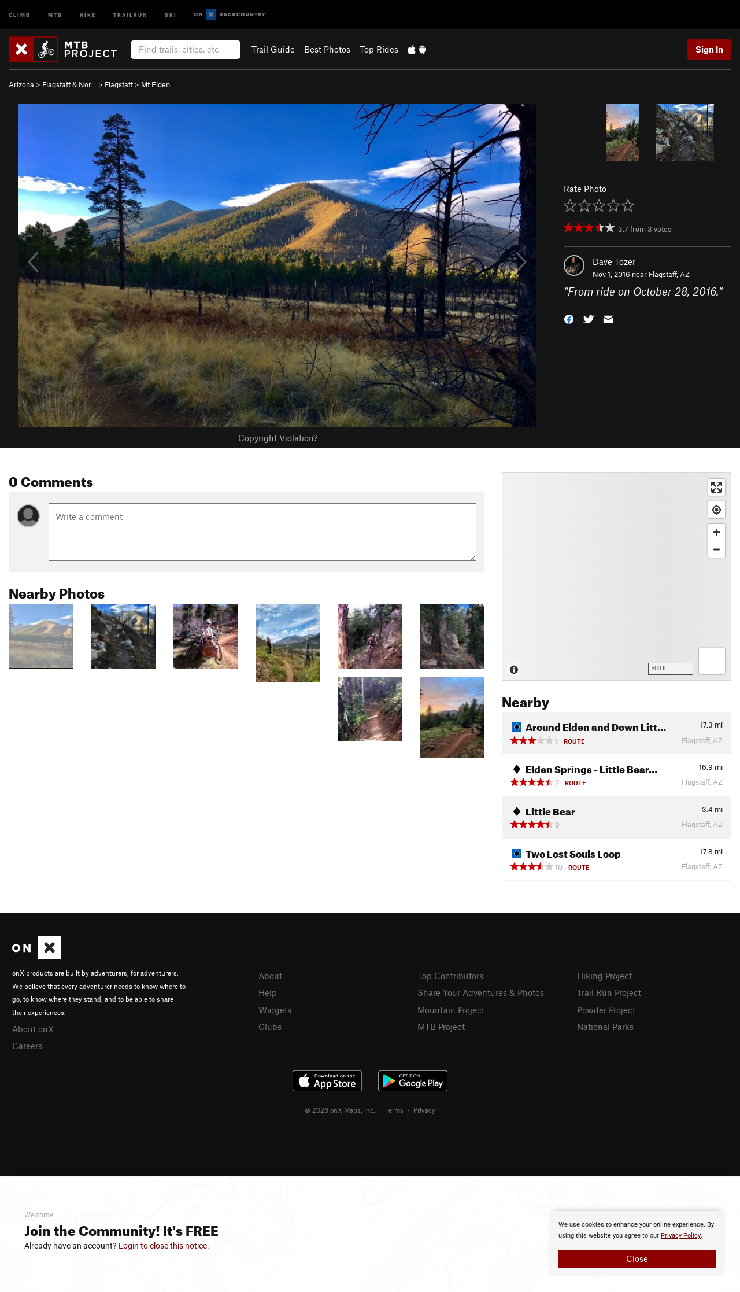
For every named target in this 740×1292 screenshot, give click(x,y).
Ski (171, 14)
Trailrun (130, 14)
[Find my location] (716, 509)
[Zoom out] (716, 549)
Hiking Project (604, 975)
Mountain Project (450, 1010)
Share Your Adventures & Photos (480, 992)
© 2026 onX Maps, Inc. (340, 1110)
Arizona (21, 84)
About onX (33, 1029)
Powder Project (606, 1010)
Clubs (270, 1026)
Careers (27, 1045)
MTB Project (441, 1026)
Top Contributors (450, 975)
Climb (20, 14)
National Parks (605, 1026)
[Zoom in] (716, 532)
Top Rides (379, 49)
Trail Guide (273, 49)
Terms (394, 1110)
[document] (637, 1243)
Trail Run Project (609, 992)
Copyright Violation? (277, 438)
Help (267, 992)
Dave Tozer (614, 261)
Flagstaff (119, 84)
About (270, 975)
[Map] (616, 576)
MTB (55, 14)
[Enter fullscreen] (716, 487)
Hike (88, 14)
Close (637, 1258)
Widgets (274, 1010)
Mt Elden (155, 84)
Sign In (709, 49)
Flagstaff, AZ (669, 274)
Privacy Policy (681, 1235)
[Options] (712, 661)
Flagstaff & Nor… (69, 84)
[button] (569, 318)
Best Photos (327, 49)
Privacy (424, 1110)
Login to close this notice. (164, 1245)
